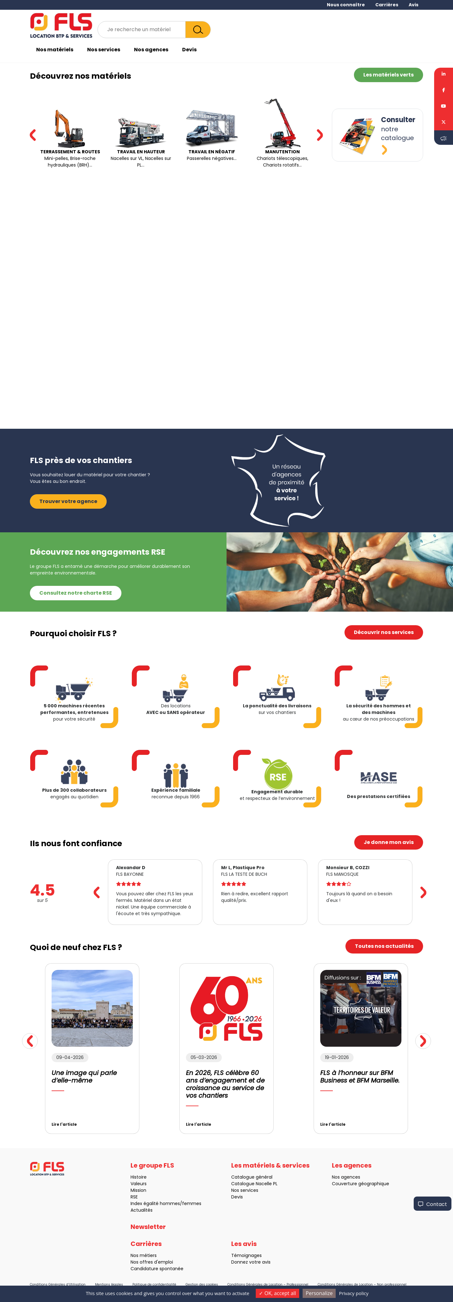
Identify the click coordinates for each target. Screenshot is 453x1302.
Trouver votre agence (68, 470)
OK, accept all (277, 1293)
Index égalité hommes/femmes (135, 1203)
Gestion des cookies (202, 1284)
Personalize (319, 1293)
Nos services (103, 49)
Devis (189, 49)
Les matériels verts (388, 74)
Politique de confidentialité (154, 1284)
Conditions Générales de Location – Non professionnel (362, 1284)
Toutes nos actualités (353, 946)
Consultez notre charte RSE (75, 562)
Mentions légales (109, 1284)
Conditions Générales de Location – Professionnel (267, 1284)
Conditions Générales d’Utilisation (58, 1284)
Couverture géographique (330, 1183)
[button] (320, 135)
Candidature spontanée (126, 1268)
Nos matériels (54, 49)
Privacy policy (353, 1293)
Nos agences (151, 49)
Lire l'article (33, 1124)
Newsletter (148, 1257)
